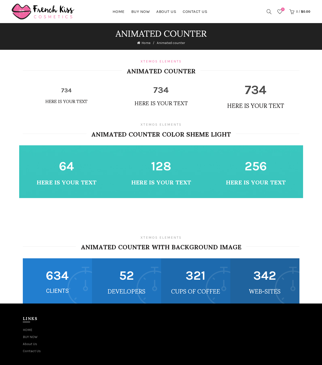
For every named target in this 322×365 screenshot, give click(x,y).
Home (145, 43)
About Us (166, 11)
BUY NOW (140, 11)
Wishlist (282, 9)
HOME (119, 11)
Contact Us (195, 11)
